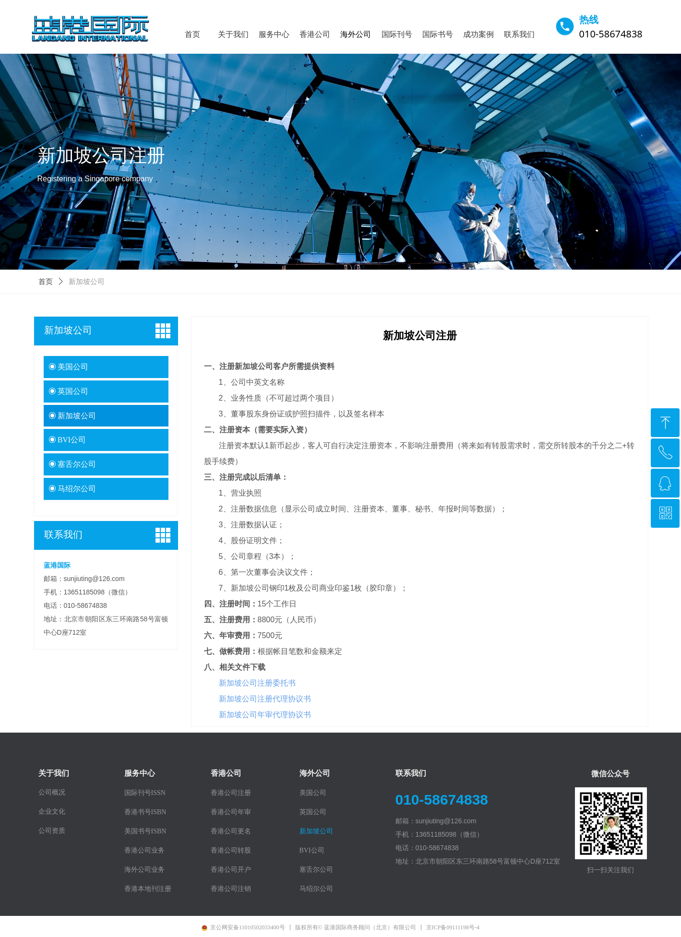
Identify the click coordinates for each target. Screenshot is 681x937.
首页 (45, 281)
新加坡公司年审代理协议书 (265, 715)
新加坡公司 (87, 281)
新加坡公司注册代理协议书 (265, 699)
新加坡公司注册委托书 (257, 683)
